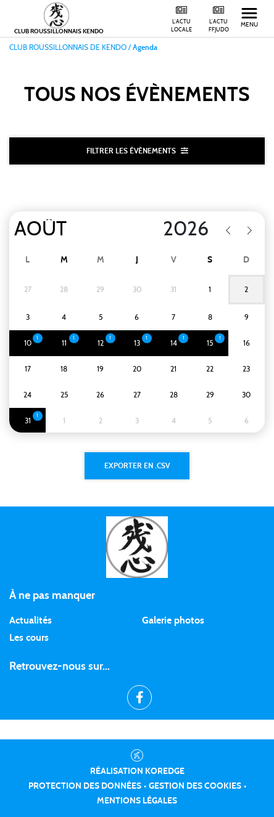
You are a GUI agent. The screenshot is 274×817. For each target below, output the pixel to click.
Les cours (29, 638)
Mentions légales (137, 801)
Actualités (30, 620)
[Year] (167, 229)
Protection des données (84, 786)
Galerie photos (173, 620)
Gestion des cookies (195, 786)
